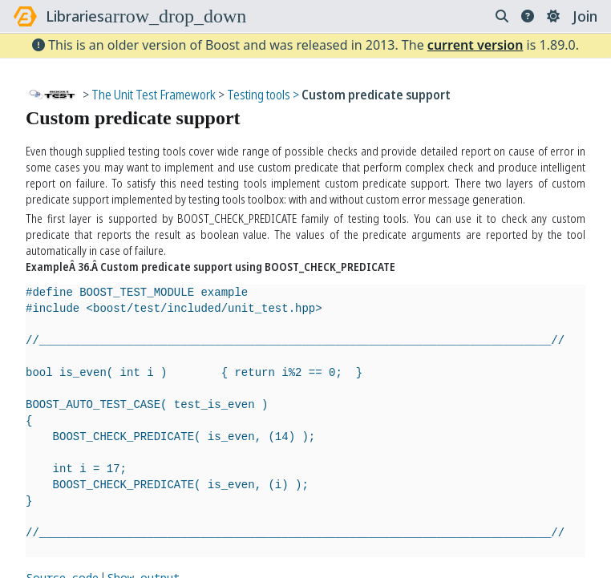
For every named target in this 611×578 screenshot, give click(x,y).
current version (475, 45)
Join (585, 16)
